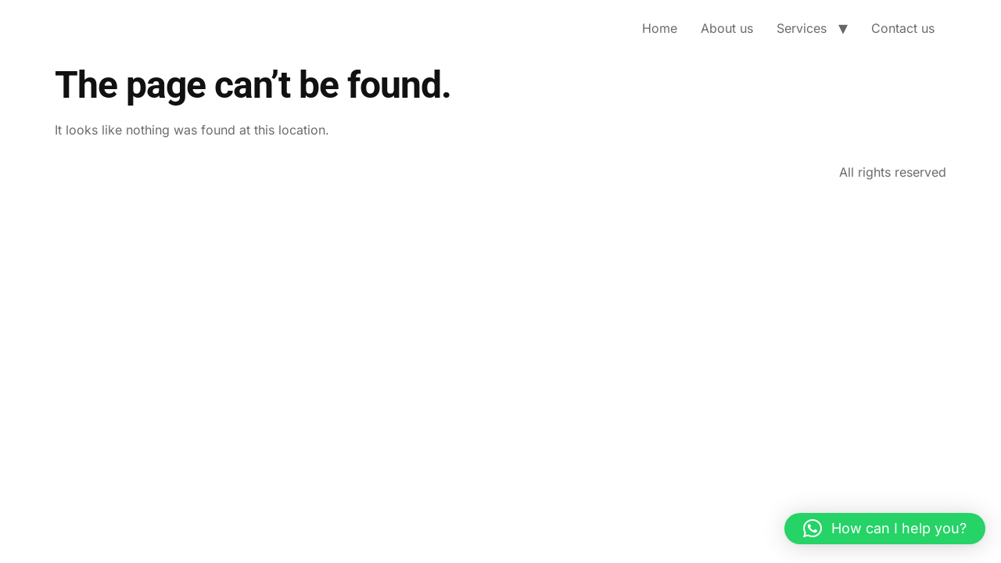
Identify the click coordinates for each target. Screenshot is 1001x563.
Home (659, 28)
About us (727, 28)
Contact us (903, 28)
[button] (884, 528)
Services (802, 28)
